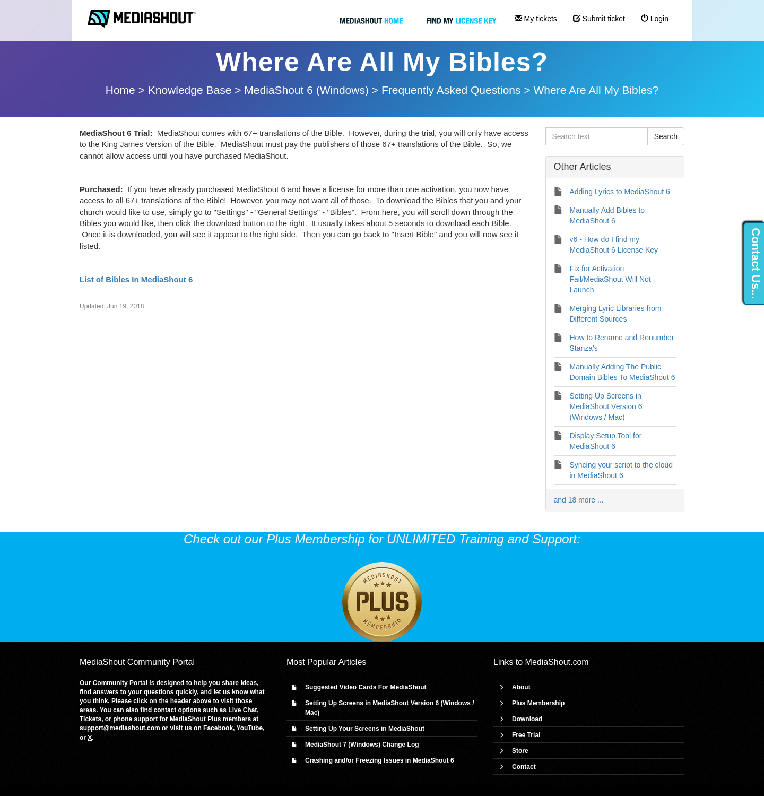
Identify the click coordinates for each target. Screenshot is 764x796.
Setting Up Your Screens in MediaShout (364, 728)
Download (527, 719)
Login (654, 18)
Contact (524, 767)
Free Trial (526, 735)
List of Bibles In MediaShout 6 (136, 279)
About (521, 687)
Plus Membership (538, 703)
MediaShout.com (557, 662)
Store (520, 751)
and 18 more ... (579, 500)
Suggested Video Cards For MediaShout (365, 687)
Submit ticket (599, 18)
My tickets (536, 18)
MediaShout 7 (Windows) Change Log (362, 744)
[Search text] (596, 136)
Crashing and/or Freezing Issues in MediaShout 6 (379, 760)
